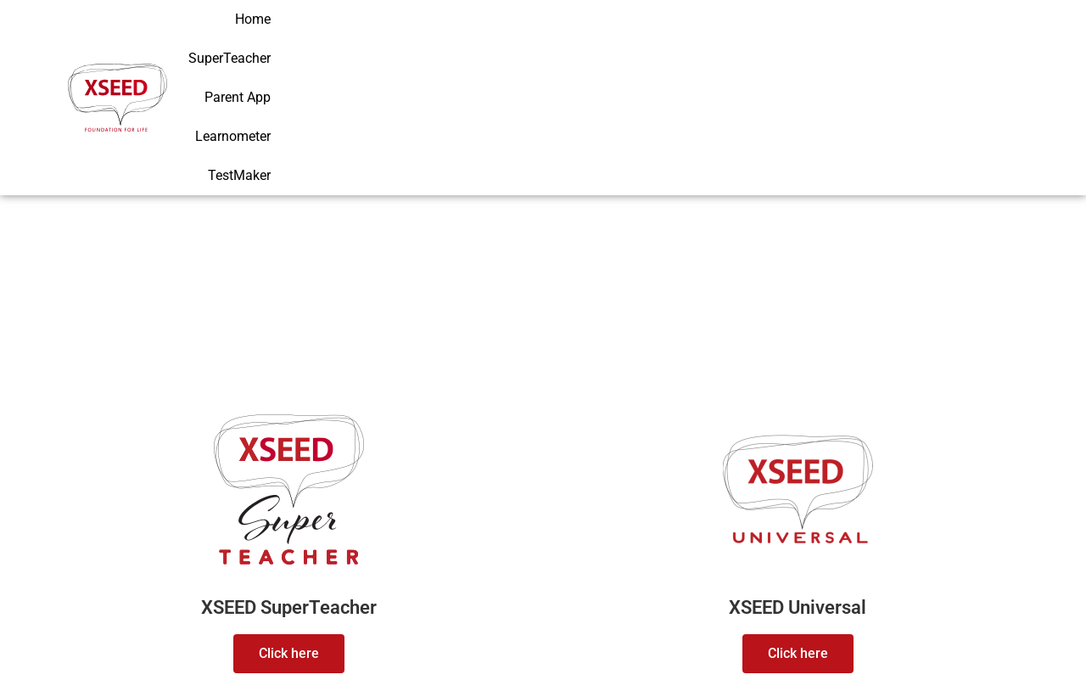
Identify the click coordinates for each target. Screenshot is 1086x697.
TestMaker (982, 42)
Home (607, 42)
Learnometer (888, 42)
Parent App (792, 42)
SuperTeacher (692, 42)
